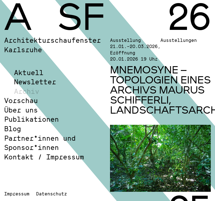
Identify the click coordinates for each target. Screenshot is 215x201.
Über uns (21, 110)
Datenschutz (51, 193)
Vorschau (21, 100)
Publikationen (31, 119)
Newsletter (35, 82)
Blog (12, 129)
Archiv (26, 91)
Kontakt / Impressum (44, 157)
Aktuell (28, 72)
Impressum (16, 193)
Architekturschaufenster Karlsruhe (52, 45)
